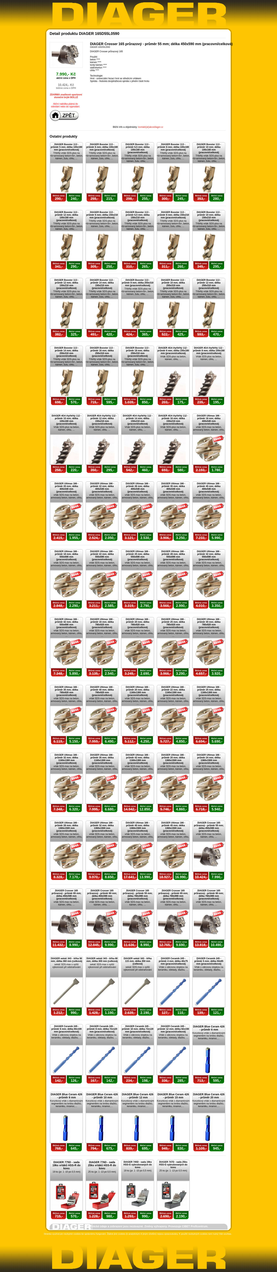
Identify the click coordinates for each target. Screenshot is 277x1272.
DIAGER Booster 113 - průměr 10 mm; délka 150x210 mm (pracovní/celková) (209, 216)
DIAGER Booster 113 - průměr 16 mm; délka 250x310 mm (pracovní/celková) (102, 352)
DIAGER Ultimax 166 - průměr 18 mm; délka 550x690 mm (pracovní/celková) (66, 555)
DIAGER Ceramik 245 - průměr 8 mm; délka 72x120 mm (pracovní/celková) (102, 1029)
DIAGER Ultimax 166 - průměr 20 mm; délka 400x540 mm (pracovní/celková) (66, 487)
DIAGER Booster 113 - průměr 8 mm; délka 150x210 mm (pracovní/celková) (173, 215)
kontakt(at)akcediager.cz (150, 127)
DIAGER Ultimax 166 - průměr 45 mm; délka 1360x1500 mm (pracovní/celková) (173, 826)
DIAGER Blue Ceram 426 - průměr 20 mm (208, 1096)
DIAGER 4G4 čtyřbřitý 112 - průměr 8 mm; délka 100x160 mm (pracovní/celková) (208, 351)
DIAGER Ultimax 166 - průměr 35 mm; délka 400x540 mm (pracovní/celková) (173, 487)
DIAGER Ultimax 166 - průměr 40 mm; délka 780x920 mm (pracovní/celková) (102, 691)
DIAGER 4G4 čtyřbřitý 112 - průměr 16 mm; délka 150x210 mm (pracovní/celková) (173, 419)
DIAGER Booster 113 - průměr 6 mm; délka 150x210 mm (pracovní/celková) (102, 215)
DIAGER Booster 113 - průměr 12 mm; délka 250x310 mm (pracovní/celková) (209, 284)
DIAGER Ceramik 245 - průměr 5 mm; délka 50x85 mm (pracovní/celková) (208, 961)
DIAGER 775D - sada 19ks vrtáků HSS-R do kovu (67, 1165)
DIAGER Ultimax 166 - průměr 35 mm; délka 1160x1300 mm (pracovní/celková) (102, 759)
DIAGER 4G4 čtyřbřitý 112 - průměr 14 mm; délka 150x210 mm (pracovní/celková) (138, 419)
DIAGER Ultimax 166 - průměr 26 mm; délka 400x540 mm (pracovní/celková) (137, 487)
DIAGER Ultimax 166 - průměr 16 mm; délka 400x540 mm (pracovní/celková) (209, 419)
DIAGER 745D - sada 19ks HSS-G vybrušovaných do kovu (137, 1165)
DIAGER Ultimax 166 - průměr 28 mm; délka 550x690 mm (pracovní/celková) (173, 555)
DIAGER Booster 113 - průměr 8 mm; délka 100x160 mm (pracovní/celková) (173, 147)
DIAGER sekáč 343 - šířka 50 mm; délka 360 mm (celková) (66, 959)
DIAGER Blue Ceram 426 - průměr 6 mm (208, 1028)
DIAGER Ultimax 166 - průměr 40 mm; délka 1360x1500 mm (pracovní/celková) (137, 826)
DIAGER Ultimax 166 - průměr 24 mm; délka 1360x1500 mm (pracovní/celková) (209, 759)
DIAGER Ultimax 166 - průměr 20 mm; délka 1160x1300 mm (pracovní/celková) (137, 691)
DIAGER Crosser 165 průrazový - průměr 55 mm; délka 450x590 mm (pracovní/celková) (209, 826)
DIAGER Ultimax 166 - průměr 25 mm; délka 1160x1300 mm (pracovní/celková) (209, 691)
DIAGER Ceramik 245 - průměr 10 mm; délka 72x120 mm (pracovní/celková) (137, 1029)
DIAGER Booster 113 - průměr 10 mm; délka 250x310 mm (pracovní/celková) (173, 284)
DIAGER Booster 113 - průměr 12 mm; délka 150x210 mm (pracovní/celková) (66, 284)
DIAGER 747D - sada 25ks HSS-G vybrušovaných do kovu (173, 1165)
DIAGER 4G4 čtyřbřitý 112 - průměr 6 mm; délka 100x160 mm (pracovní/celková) (173, 351)
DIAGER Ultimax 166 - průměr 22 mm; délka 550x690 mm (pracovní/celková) (102, 555)
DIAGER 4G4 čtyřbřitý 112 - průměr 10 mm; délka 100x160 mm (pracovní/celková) (66, 419)
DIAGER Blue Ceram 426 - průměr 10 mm (102, 1096)
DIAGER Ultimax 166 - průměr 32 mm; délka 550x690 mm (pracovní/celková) (209, 555)
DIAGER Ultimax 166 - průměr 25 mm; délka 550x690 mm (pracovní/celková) (137, 555)
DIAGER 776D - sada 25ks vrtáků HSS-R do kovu (102, 1165)
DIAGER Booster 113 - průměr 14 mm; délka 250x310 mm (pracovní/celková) (66, 352)
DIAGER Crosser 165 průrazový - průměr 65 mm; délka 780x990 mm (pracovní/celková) (173, 894)
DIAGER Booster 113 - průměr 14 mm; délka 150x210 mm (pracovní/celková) (102, 284)
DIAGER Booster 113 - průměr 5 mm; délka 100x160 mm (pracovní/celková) (66, 147)
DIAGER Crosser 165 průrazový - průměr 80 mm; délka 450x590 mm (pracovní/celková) (102, 894)
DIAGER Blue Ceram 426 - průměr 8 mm (66, 1096)
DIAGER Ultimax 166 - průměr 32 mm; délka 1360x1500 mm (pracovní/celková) (102, 826)
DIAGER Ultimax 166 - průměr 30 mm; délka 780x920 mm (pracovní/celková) (209, 623)
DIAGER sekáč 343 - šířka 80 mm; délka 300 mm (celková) (102, 959)
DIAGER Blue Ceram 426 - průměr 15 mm (173, 1096)
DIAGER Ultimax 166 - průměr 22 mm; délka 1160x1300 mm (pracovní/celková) (173, 691)
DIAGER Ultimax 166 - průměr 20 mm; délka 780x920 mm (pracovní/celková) (137, 623)
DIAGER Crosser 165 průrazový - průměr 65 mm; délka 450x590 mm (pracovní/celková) (66, 894)
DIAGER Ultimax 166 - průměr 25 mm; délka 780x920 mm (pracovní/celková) (173, 623)
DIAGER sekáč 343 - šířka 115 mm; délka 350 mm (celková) (138, 961)
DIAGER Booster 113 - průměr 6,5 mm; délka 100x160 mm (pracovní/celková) (137, 148)
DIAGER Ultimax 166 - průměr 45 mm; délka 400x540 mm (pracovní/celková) (209, 487)
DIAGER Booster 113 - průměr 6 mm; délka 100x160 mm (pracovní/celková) (102, 147)
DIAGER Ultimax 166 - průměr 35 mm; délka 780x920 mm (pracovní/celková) (66, 691)
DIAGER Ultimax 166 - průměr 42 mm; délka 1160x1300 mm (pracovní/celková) (137, 759)
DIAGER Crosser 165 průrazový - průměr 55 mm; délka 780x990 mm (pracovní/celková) (138, 894)
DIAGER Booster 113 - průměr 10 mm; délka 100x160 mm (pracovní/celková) (209, 148)
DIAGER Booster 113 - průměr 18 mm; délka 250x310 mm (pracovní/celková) (137, 352)
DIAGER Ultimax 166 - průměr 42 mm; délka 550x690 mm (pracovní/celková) (66, 623)
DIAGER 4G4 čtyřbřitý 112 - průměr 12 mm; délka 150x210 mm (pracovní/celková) (102, 419)
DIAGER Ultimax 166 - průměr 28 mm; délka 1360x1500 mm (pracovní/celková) (66, 826)
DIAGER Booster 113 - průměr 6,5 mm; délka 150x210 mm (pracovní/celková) (137, 216)
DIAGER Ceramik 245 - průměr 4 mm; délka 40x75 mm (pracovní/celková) (173, 961)
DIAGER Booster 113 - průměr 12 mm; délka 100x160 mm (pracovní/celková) (66, 216)
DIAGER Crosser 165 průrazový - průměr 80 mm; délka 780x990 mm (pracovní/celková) (209, 894)
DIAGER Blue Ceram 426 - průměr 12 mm (137, 1096)
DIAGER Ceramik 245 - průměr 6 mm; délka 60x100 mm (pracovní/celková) (66, 1029)
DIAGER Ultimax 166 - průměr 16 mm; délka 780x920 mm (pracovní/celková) (102, 623)
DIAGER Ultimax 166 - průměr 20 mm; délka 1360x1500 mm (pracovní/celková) (173, 759)
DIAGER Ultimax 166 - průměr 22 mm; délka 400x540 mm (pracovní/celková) (102, 487)
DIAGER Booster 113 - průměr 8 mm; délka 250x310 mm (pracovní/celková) (137, 283)
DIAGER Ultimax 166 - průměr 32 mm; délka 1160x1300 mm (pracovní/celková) (66, 759)
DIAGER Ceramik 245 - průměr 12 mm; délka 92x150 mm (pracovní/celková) (173, 1029)
